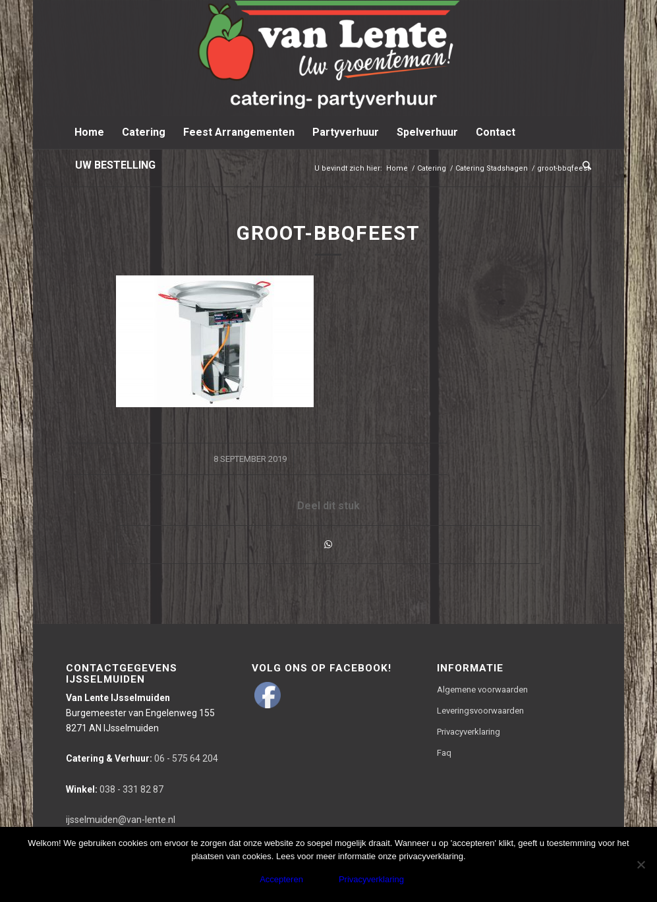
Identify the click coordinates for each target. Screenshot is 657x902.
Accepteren (281, 879)
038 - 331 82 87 (114, 789)
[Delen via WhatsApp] (328, 544)
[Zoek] (582, 165)
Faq (444, 753)
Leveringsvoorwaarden (480, 711)
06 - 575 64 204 (142, 758)
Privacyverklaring (468, 732)
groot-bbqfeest (328, 232)
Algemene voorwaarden (482, 689)
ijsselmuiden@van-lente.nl (120, 819)
